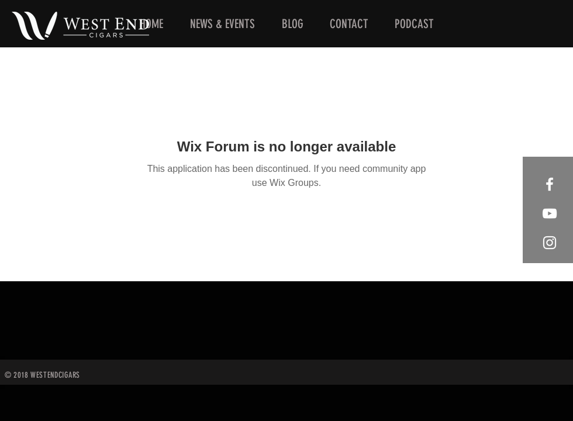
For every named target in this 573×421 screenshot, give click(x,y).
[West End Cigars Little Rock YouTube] (549, 213)
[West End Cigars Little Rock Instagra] (549, 242)
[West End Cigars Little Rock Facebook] (549, 184)
